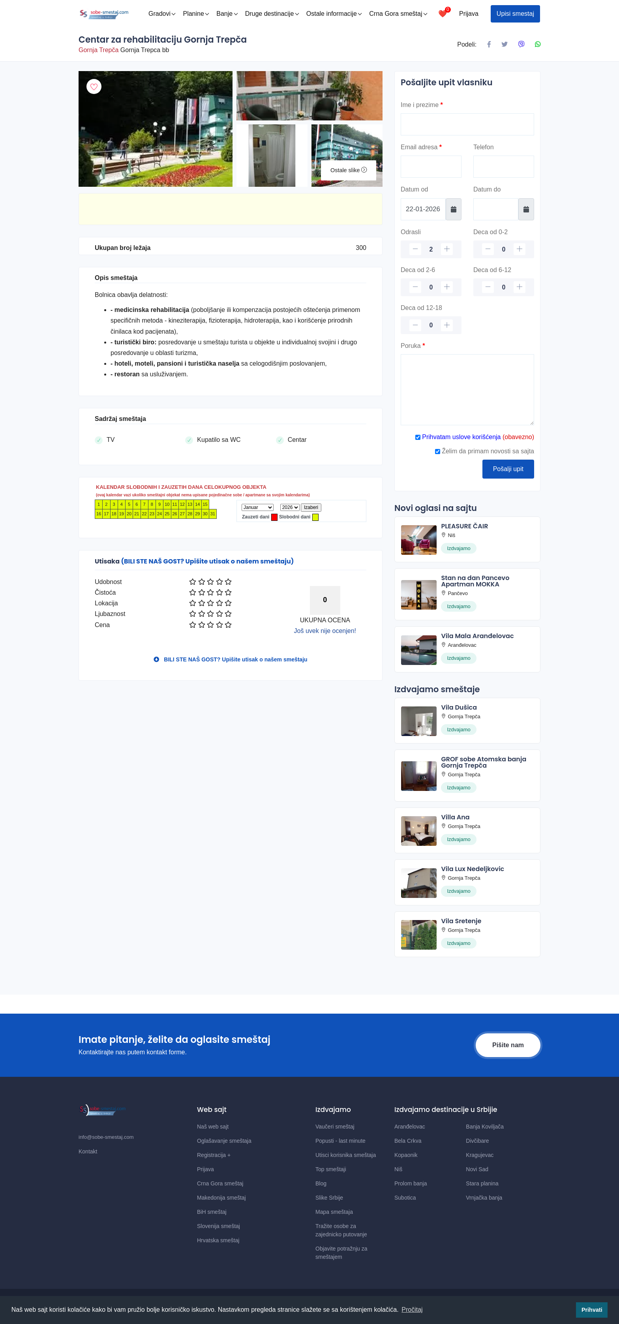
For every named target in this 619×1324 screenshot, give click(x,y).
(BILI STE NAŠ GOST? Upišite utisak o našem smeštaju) (207, 561)
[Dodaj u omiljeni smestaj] (93, 86)
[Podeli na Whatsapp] (537, 44)
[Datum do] (495, 209)
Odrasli (411, 232)
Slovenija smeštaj (218, 1226)
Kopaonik (405, 1155)
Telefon (483, 147)
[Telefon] (503, 167)
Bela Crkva (407, 1141)
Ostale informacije (334, 13)
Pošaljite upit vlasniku (447, 82)
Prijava (468, 13)
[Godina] (290, 507)
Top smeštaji (330, 1169)
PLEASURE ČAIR (464, 526)
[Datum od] (423, 209)
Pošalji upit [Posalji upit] (508, 469)
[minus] (415, 249)
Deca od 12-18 (421, 307)
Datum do (487, 189)
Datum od (414, 189)
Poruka (413, 345)
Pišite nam (508, 1045)
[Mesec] (258, 507)
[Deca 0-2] (504, 249)
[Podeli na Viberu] (521, 44)
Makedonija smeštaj (221, 1197)
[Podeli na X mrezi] (504, 44)
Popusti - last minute (340, 1141)
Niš (398, 1169)
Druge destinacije (272, 13)
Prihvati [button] (591, 1310)
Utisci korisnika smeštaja (345, 1155)
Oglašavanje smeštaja (224, 1141)
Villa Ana (455, 817)
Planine (196, 13)
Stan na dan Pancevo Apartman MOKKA (475, 581)
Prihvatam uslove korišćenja (460, 437)
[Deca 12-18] (431, 325)
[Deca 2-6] (431, 287)
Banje (227, 13)
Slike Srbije (329, 1197)
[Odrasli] (431, 249)
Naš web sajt (213, 1126)
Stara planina (482, 1183)
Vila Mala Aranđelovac (477, 635)
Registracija (214, 1155)
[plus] (447, 249)
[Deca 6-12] (504, 287)
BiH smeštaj (212, 1212)
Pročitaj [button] (411, 1309)
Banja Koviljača (485, 1126)
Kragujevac (479, 1155)
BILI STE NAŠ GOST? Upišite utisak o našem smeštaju (230, 659)
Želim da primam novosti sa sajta (484, 451)
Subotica (405, 1197)
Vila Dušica (459, 707)
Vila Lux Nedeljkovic (472, 868)
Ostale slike (348, 170)
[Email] (431, 167)
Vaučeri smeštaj (335, 1126)
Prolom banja (410, 1183)
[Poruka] (467, 389)
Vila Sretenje (461, 921)
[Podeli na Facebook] (489, 44)
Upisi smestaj (515, 13)
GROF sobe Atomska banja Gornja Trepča (483, 762)
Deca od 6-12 (492, 270)
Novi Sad (477, 1169)
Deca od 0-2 (490, 232)
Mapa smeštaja (334, 1212)
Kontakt (88, 1151)
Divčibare (477, 1141)
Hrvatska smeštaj (218, 1240)
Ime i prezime (422, 104)
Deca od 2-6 (418, 270)
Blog (320, 1183)
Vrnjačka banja (484, 1197)
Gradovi (162, 13)
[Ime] (467, 124)
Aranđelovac (409, 1126)
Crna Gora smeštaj (398, 13)
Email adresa (421, 147)
